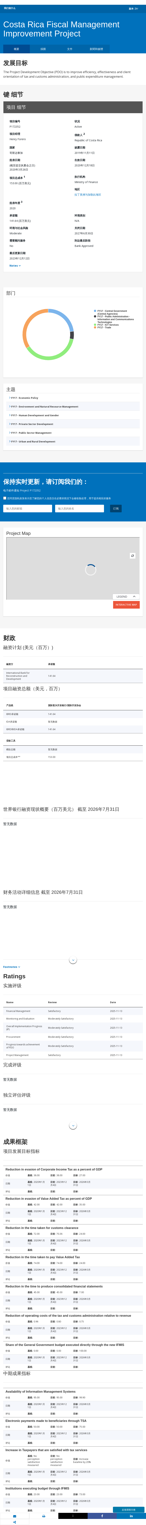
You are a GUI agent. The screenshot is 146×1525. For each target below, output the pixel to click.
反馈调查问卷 (129, 1509)
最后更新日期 (17, 253)
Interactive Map (126, 604)
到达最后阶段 (82, 240)
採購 (43, 49)
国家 (12, 147)
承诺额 (13, 215)
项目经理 (15, 134)
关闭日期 (80, 228)
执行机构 (80, 176)
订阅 (116, 508)
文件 (69, 49)
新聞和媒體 (96, 49)
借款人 (80, 134)
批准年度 (16, 202)
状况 (77, 121)
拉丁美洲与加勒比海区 (88, 194)
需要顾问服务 (17, 240)
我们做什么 (9, 8)
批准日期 (15, 160)
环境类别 (80, 215)
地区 (77, 189)
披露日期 (80, 147)
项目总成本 (17, 177)
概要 (16, 49)
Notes (14, 265)
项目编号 (15, 121)
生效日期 (80, 160)
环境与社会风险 (19, 228)
